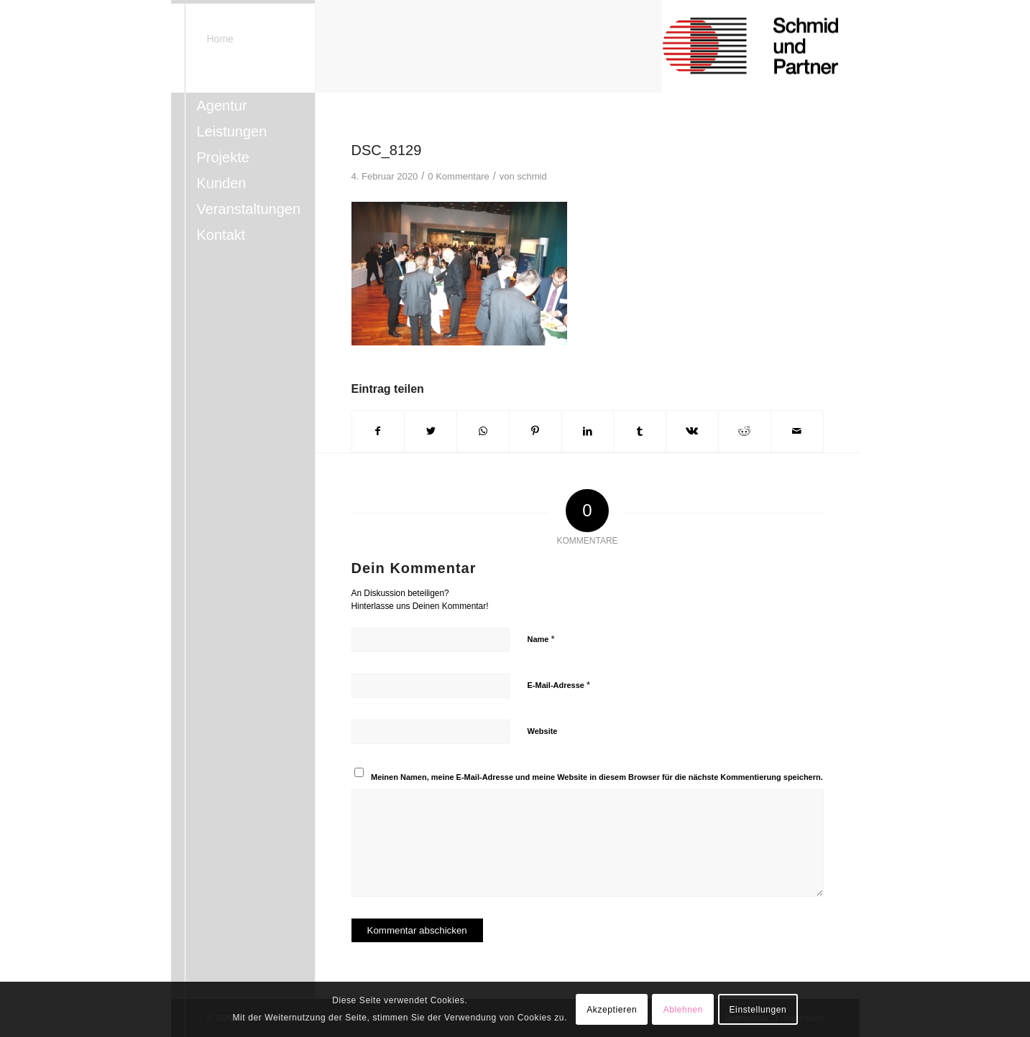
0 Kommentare (458, 176)
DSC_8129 (386, 150)
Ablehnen (683, 1010)
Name (541, 638)
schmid (531, 176)
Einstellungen (758, 1010)
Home (220, 39)
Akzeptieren (612, 1010)
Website (543, 731)
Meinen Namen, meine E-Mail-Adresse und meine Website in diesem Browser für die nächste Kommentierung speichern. (597, 777)
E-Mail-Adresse (559, 684)
